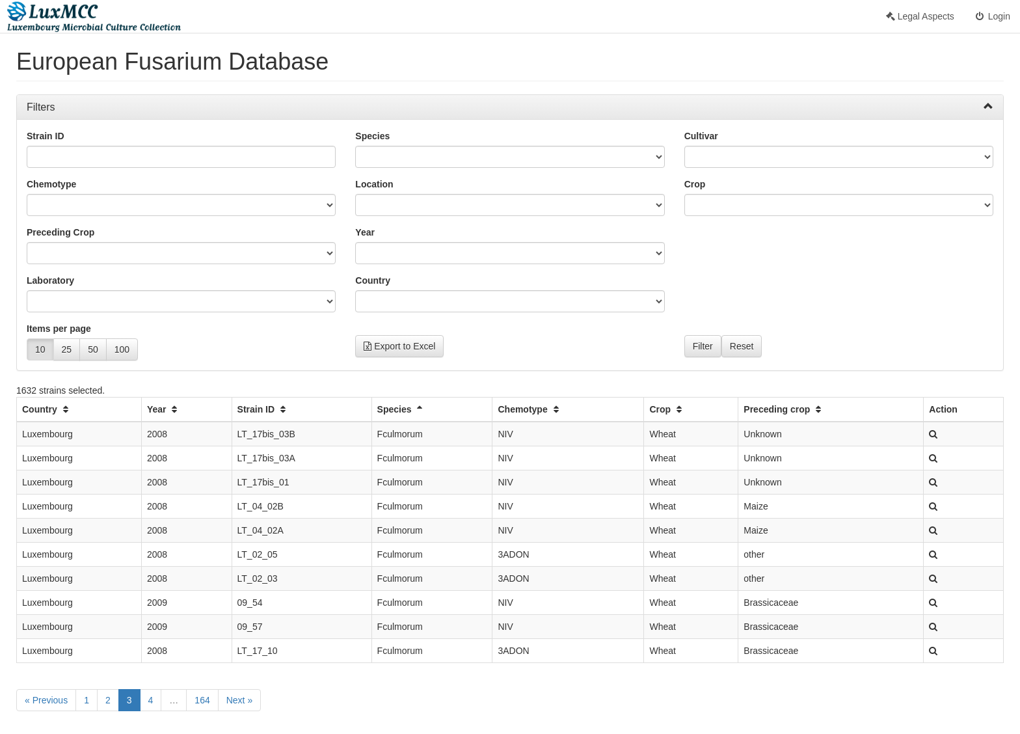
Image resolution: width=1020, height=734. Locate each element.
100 (121, 349)
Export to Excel (399, 346)
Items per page (59, 328)
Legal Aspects (920, 16)
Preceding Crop (60, 232)
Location (374, 184)
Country (372, 280)
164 (202, 700)
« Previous (46, 700)
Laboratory (50, 280)
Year (365, 232)
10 (40, 349)
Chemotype (51, 184)
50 (93, 349)
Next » (239, 700)
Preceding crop (784, 409)
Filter (703, 346)
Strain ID (45, 136)
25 (67, 349)
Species (372, 136)
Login (992, 16)
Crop (695, 184)
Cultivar (701, 136)
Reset (742, 346)
